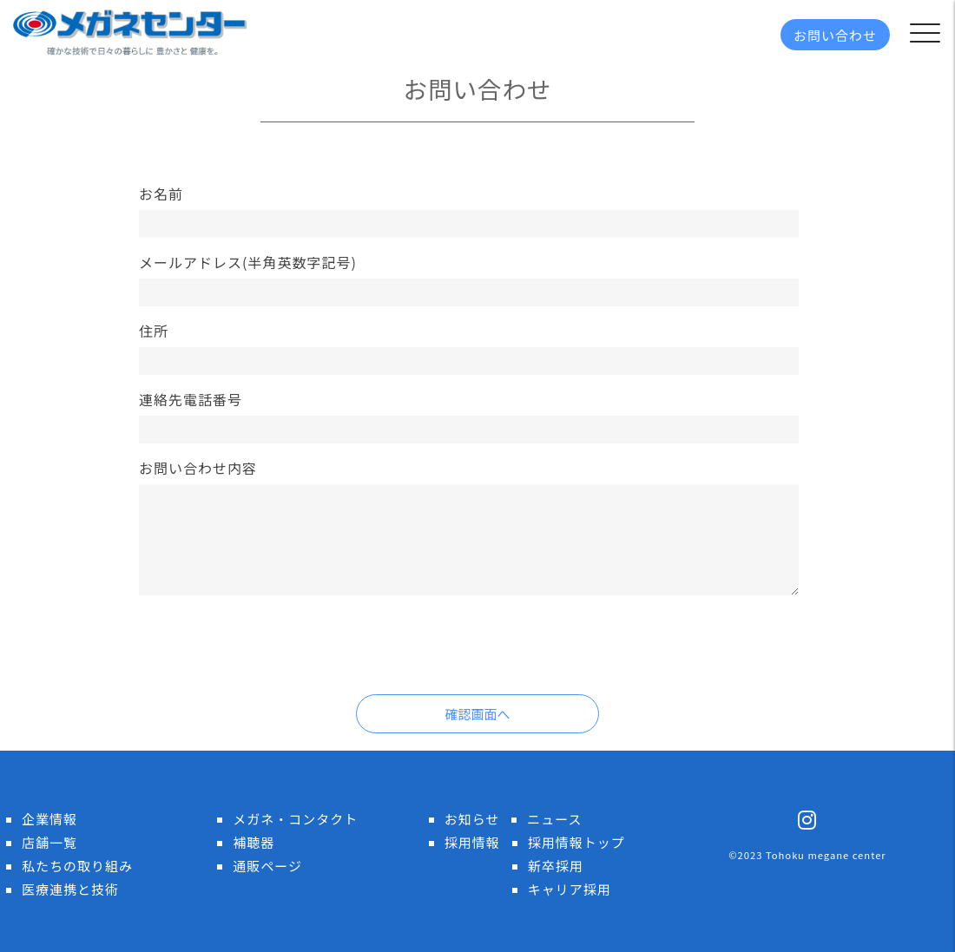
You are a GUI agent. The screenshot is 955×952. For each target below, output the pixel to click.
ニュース (554, 819)
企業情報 (49, 819)
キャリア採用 (569, 889)
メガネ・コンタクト (295, 819)
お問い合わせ (835, 35)
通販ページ (267, 866)
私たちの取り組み (77, 866)
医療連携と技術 (70, 889)
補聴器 (253, 842)
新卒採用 (555, 866)
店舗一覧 (49, 842)
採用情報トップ (576, 842)
